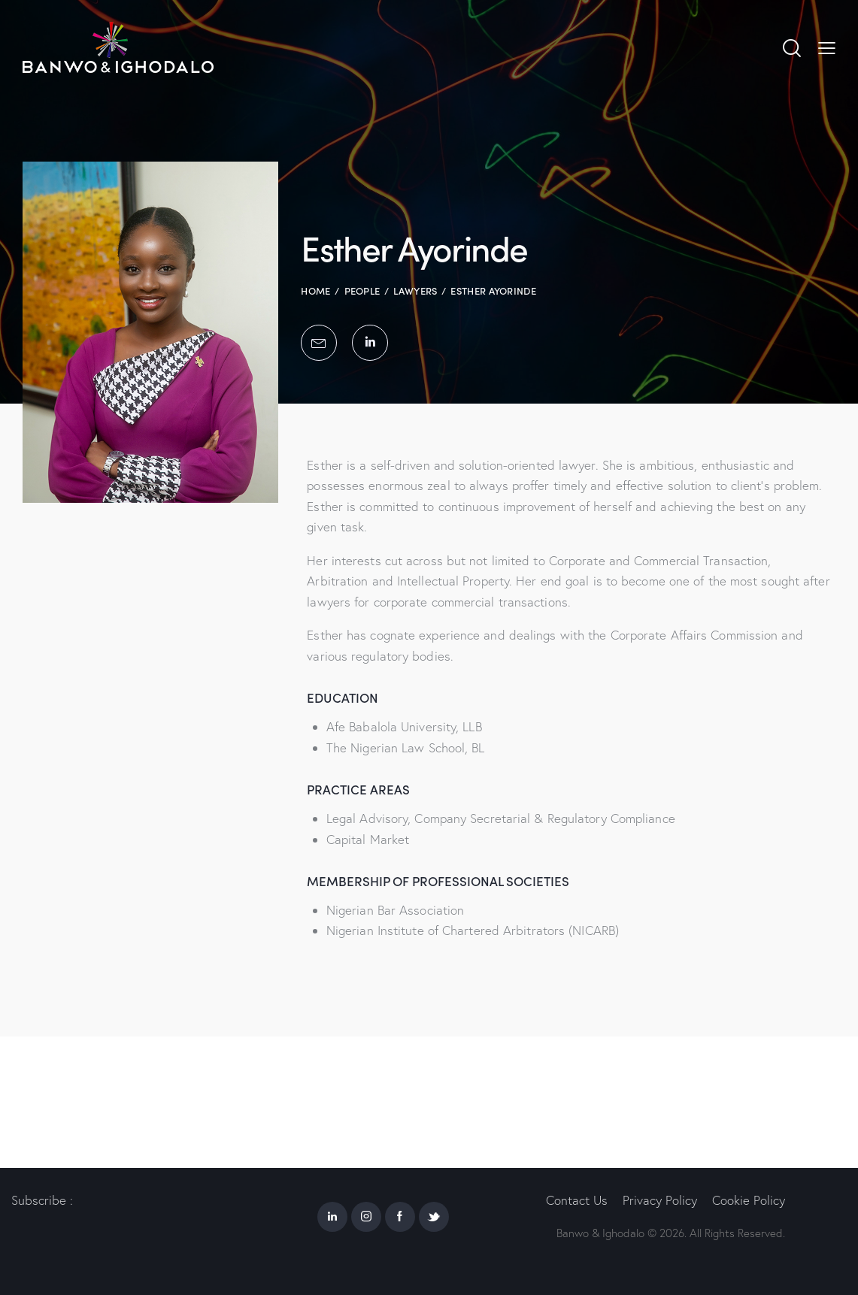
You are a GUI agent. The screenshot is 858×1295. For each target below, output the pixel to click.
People (362, 290)
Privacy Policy (660, 1200)
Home (315, 290)
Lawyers (415, 290)
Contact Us (577, 1200)
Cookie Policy (748, 1200)
